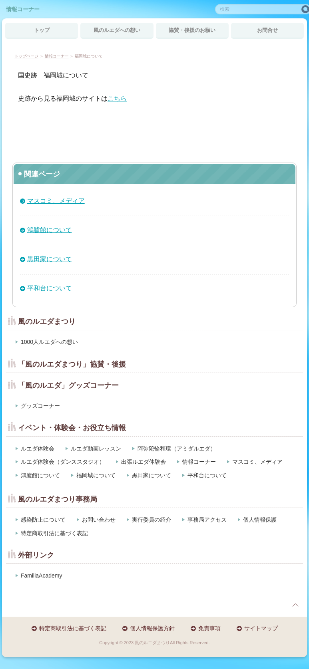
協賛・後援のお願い (192, 30)
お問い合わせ (99, 519)
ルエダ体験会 (37, 448)
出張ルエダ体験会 (143, 462)
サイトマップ (261, 628)
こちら (117, 98)
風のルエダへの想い (117, 30)
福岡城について (96, 475)
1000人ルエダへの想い (49, 342)
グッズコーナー (40, 406)
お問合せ (267, 30)
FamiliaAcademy (41, 575)
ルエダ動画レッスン (96, 448)
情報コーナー (23, 9)
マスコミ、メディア (56, 200)
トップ (42, 30)
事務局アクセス (207, 519)
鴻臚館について (49, 229)
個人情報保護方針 (152, 628)
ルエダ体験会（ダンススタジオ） (63, 462)
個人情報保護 (260, 519)
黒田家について (49, 259)
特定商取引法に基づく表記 (54, 533)
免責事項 (209, 628)
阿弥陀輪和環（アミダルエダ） (177, 448)
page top (295, 605)
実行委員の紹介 (151, 519)
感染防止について (43, 519)
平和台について (49, 288)
